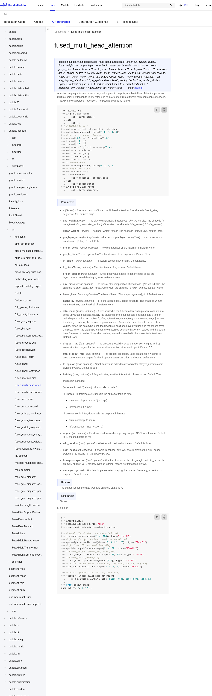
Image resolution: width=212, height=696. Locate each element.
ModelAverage (17, 222)
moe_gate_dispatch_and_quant (32, 484)
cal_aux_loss (22, 265)
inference (14, 208)
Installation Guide (14, 21)
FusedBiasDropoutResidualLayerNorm (33, 512)
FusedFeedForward (22, 526)
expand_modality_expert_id (30, 286)
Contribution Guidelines (93, 21)
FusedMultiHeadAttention (26, 540)
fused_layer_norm (24, 356)
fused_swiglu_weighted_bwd (30, 427)
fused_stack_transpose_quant (31, 420)
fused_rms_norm (24, 399)
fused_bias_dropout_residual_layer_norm (37, 335)
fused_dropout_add (25, 342)
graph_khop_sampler (20, 173)
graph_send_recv (18, 194)
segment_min (16, 583)
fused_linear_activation (27, 371)
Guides (38, 21)
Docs (52, 5)
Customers (96, 5)
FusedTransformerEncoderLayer (29, 554)
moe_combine (22, 469)
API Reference (61, 21)
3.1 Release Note (127, 21)
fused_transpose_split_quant (30, 434)
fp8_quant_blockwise (26, 314)
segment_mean (17, 575)
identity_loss (16, 201)
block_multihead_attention (29, 250)
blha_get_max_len (24, 243)
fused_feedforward (25, 349)
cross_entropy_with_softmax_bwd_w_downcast (41, 272)
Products (79, 5)
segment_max (17, 568)
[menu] (70, 5)
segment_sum (17, 590)
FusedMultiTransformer (25, 547)
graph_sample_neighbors (23, 187)
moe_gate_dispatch (25, 477)
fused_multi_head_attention (30, 385)
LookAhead (15, 215)
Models (65, 5)
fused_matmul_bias (25, 378)
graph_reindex (17, 180)
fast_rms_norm (23, 300)
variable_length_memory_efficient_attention (39, 505)
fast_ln (18, 293)
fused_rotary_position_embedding (33, 413)
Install (40, 5)
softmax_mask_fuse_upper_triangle (28, 604)
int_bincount (21, 455)
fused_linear (21, 363)
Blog (196, 5)
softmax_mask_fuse (20, 597)
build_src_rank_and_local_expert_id (34, 257)
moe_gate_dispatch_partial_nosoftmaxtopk (38, 491)
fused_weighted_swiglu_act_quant (33, 448)
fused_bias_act (23, 328)
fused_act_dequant (25, 321)
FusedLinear (18, 533)
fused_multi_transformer (28, 392)
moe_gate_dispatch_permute (31, 498)
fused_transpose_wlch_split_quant (34, 441)
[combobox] (148, 5)
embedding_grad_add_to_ (29, 279)
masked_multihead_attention (31, 462)
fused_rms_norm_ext (26, 406)
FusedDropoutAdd (22, 519)
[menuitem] (196, 5)
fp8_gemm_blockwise (27, 307)
